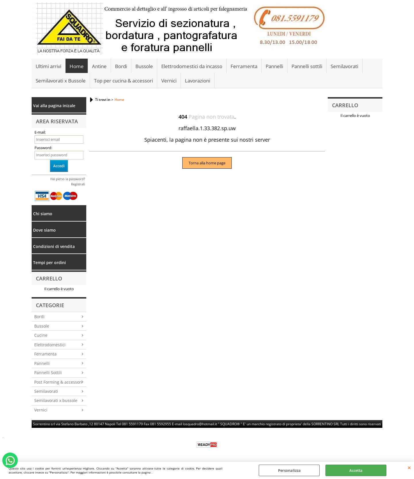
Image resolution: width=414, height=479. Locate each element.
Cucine (40, 335)
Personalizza (289, 470)
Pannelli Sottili (48, 372)
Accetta (356, 470)
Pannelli (274, 66)
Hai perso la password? (67, 179)
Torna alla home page (207, 163)
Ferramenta (244, 66)
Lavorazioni (197, 80)
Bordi (121, 66)
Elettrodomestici (50, 344)
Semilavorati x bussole (55, 400)
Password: (43, 147)
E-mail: (40, 132)
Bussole (144, 66)
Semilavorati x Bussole (61, 80)
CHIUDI (409, 467)
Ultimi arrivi (48, 66)
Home (77, 66)
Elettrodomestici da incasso (191, 66)
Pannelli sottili (307, 66)
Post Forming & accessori (58, 382)
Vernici (169, 80)
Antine (99, 66)
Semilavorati (344, 66)
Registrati (78, 184)
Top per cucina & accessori (123, 80)
